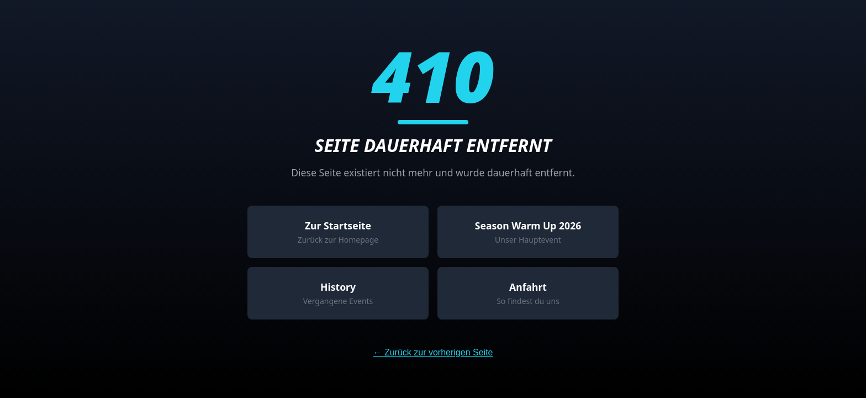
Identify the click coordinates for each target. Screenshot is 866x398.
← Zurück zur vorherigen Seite (433, 352)
